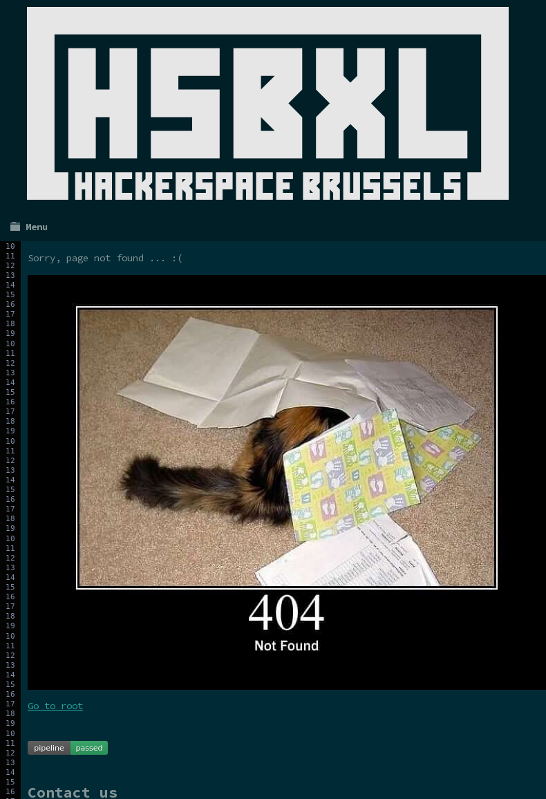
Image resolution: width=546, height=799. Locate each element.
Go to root (55, 705)
